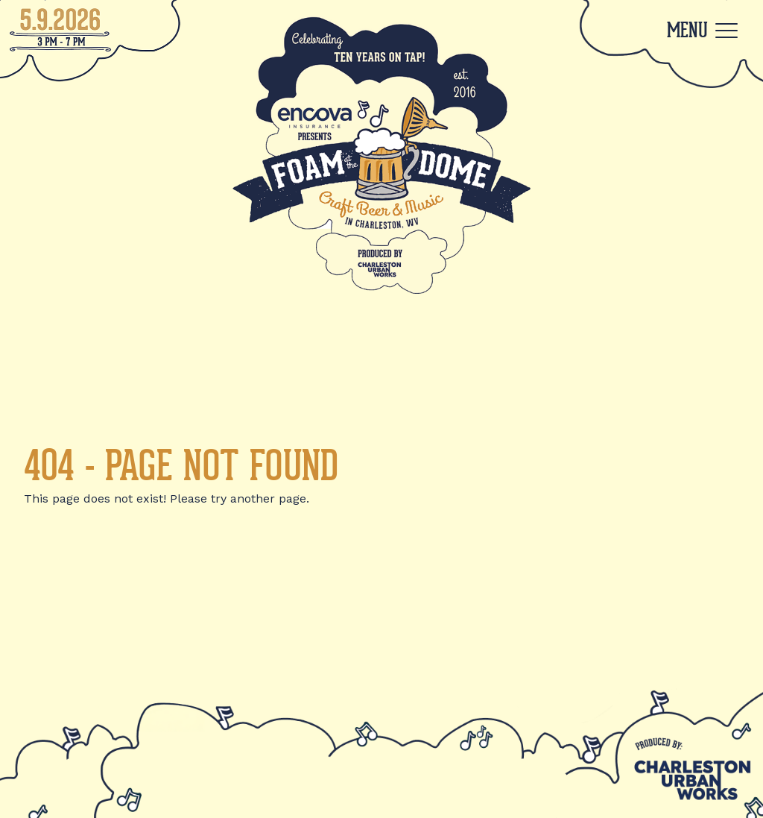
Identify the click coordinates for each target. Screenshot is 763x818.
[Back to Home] (381, 154)
